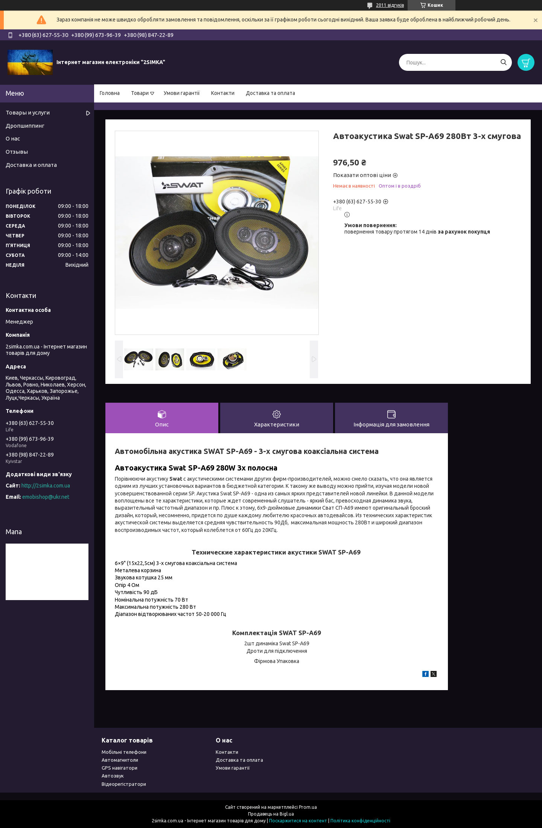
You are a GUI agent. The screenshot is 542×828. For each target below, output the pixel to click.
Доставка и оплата (31, 165)
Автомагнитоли (120, 759)
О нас (13, 138)
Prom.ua (308, 807)
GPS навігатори (119, 767)
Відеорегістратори (124, 784)
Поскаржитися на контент (298, 820)
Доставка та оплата (270, 93)
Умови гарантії (182, 93)
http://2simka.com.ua (45, 486)
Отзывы (17, 151)
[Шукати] (503, 62)
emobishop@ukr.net (45, 497)
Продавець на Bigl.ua (271, 813)
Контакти (222, 93)
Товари (140, 93)
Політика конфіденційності (360, 820)
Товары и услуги (28, 112)
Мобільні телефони (124, 752)
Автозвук (113, 775)
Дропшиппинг (25, 125)
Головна (110, 93)
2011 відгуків (390, 5)
